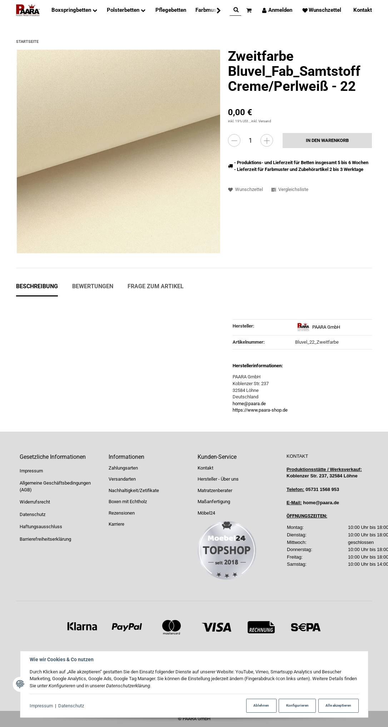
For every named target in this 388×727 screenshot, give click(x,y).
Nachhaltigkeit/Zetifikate (134, 490)
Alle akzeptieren (338, 705)
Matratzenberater (215, 490)
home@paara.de (249, 403)
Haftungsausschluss (41, 526)
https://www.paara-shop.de (260, 410)
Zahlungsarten (123, 468)
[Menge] (250, 140)
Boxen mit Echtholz (128, 501)
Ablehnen (261, 705)
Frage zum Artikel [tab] (156, 286)
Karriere (116, 524)
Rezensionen (122, 513)
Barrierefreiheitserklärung (45, 539)
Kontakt (205, 468)
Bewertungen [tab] (92, 286)
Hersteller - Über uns (218, 479)
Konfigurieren (297, 705)
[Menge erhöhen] (266, 140)
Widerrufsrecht (35, 502)
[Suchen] (230, 10)
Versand (264, 121)
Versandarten (122, 479)
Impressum (41, 705)
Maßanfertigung (214, 501)
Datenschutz (71, 705)
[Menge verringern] (234, 140)
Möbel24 (206, 513)
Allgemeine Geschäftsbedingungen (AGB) (55, 486)
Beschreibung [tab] (37, 286)
